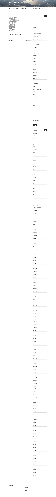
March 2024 (34, 263)
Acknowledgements (37, 8)
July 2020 (34, 332)
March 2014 (34, 447)
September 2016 (35, 402)
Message (34, 109)
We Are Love (26, 490)
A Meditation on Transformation (37, 207)
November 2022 (35, 288)
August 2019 (34, 349)
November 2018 (35, 363)
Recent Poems (27, 8)
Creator (34, 146)
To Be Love (34, 81)
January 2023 (34, 285)
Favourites (34, 39)
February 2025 (35, 246)
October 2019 (35, 346)
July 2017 (34, 386)
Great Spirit (34, 160)
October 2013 (35, 455)
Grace (34, 157)
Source (34, 67)
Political (34, 61)
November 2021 (35, 307)
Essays (34, 152)
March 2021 (34, 319)
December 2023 (35, 268)
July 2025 (34, 238)
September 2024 (35, 254)
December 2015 (35, 416)
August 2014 (34, 439)
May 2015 (34, 427)
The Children (34, 185)
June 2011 (34, 467)
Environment (34, 36)
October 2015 (35, 419)
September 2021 (35, 310)
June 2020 (34, 333)
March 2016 (34, 411)
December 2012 (35, 461)
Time (21, 34)
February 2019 (35, 358)
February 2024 (35, 265)
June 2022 (34, 296)
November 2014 (35, 436)
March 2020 (34, 338)
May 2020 (34, 335)
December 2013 (35, 452)
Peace (34, 58)
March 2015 (34, 430)
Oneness (34, 55)
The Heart (34, 72)
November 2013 (35, 453)
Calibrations (26, 487)
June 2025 (34, 240)
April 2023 (34, 280)
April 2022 (34, 299)
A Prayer (34, 21)
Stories (34, 69)
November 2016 (35, 399)
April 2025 (34, 243)
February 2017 (35, 394)
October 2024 (35, 252)
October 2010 (35, 469)
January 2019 (34, 360)
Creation (34, 144)
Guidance (34, 47)
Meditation (34, 50)
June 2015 (34, 425)
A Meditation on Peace (36, 205)
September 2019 (35, 347)
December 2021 (35, 305)
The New (18, 34)
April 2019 (34, 355)
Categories (13, 8)
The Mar (34, 188)
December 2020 (35, 324)
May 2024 (34, 260)
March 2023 (34, 282)
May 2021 (34, 316)
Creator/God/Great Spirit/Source (37, 33)
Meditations (32, 8)
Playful (34, 174)
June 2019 (34, 352)
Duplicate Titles (35, 149)
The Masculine (35, 75)
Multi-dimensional (35, 53)
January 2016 (34, 414)
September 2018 (35, 366)
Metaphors (34, 52)
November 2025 (35, 232)
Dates (34, 216)
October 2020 (35, 327)
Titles (34, 94)
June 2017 (34, 388)
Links (42, 8)
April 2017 (34, 391)
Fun (33, 41)
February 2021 (35, 321)
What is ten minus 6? (36, 120)
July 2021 (34, 313)
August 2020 (34, 330)
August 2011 (34, 466)
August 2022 (34, 293)
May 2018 (34, 372)
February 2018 (35, 377)
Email (34, 105)
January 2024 (34, 266)
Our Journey (12, 34)
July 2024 (34, 257)
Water (34, 199)
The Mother (34, 191)
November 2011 (35, 464)
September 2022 (35, 291)
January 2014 (34, 450)
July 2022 (34, 294)
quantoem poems (17, 3)
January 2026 (34, 229)
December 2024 (35, 249)
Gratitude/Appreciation (36, 44)
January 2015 (34, 433)
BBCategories (35, 210)
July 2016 (34, 405)
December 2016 (35, 397)
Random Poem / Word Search (20, 8)
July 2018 (34, 369)
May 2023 (34, 279)
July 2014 (34, 441)
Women (34, 86)
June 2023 (34, 277)
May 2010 (34, 475)
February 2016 (35, 413)
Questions (34, 177)
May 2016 (34, 408)
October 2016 (35, 400)
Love (34, 163)
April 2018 (34, 374)
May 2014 (34, 444)
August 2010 (34, 472)
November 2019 (35, 344)
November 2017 (35, 380)
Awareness (34, 22)
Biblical (34, 25)
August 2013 (34, 458)
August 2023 (34, 274)
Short (16, 34)
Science (34, 64)
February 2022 (35, 302)
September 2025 (35, 235)
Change (34, 27)
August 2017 (34, 385)
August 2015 (34, 422)
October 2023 (35, 271)
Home (9, 8)
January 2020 (34, 341)
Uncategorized (35, 83)
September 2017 (35, 383)
